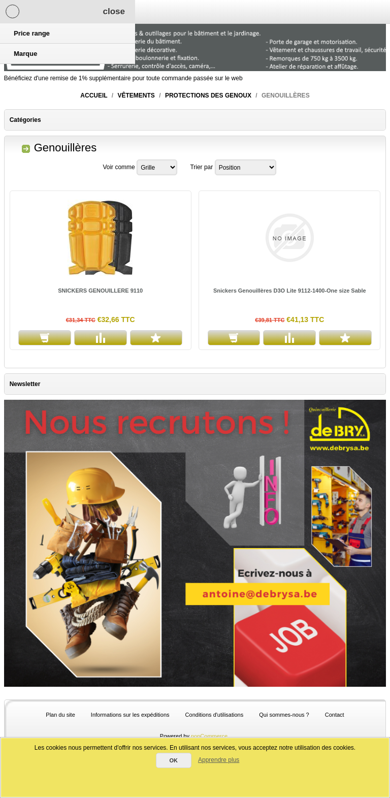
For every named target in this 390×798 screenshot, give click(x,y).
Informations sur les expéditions (130, 715)
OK (173, 760)
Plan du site (60, 715)
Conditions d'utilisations (214, 715)
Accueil (93, 95)
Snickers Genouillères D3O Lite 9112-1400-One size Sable (289, 291)
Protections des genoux (208, 95)
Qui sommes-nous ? (284, 715)
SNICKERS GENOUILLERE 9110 (100, 291)
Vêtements (136, 95)
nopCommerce (209, 736)
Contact (334, 715)
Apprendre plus (218, 759)
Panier (121, 11)
